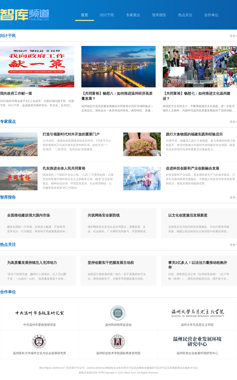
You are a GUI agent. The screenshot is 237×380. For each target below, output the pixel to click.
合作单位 (211, 15)
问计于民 (107, 15)
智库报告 (159, 15)
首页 (84, 15)
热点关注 (185, 15)
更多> (233, 35)
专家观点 (133, 15)
